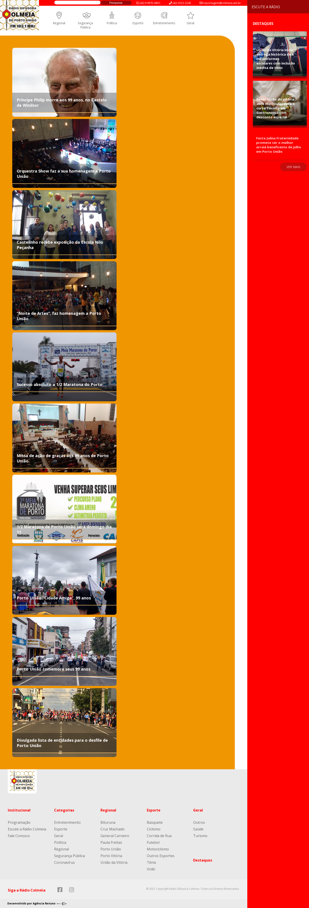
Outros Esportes (160, 855)
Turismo (200, 835)
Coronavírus (64, 862)
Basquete (155, 822)
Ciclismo (153, 829)
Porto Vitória (111, 855)
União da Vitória (113, 862)
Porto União (110, 849)
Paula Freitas (111, 842)
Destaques (202, 860)
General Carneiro (114, 835)
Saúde (198, 829)
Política (111, 23)
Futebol (153, 842)
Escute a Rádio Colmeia (27, 829)
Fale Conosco (19, 835)
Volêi (151, 869)
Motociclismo (158, 849)
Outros (199, 822)
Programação (19, 822)
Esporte (137, 23)
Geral (190, 23)
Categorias (64, 810)
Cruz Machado (112, 829)
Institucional (19, 810)
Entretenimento (164, 23)
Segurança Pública (85, 25)
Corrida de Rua (159, 835)
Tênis (151, 862)
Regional (59, 23)
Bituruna (107, 822)
